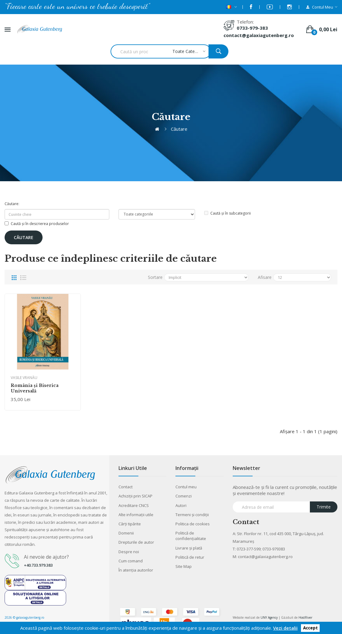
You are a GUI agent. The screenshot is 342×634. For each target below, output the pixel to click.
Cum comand (130, 561)
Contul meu (186, 487)
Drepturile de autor (136, 542)
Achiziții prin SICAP (135, 496)
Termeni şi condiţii (192, 514)
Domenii (126, 533)
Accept (310, 628)
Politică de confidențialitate (190, 535)
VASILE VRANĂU (24, 377)
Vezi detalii (285, 628)
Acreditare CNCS (133, 505)
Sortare (155, 277)
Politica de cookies (192, 524)
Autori (180, 505)
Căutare (179, 129)
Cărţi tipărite (129, 524)
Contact (125, 487)
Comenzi (183, 496)
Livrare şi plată (188, 548)
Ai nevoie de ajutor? (46, 556)
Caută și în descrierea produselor (37, 223)
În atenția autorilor (135, 570)
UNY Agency (269, 617)
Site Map (183, 566)
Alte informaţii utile (135, 514)
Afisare (265, 277)
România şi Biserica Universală (34, 388)
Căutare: (12, 203)
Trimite (324, 507)
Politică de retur (189, 557)
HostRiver (305, 617)
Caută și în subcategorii (227, 213)
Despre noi (128, 551)
